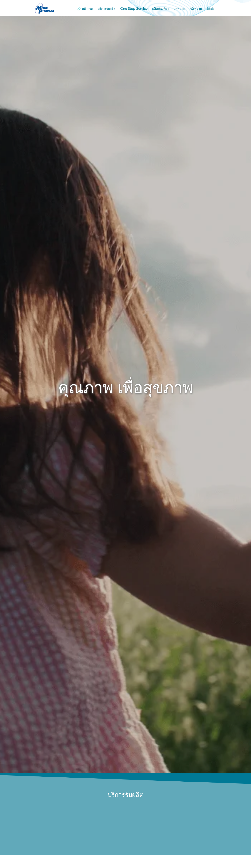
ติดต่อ (210, 9)
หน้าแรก (85, 9)
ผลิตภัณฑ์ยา (160, 9)
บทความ (179, 9)
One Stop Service (133, 9)
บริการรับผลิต (106, 9)
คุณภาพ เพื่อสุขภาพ (125, 388)
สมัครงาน (195, 9)
